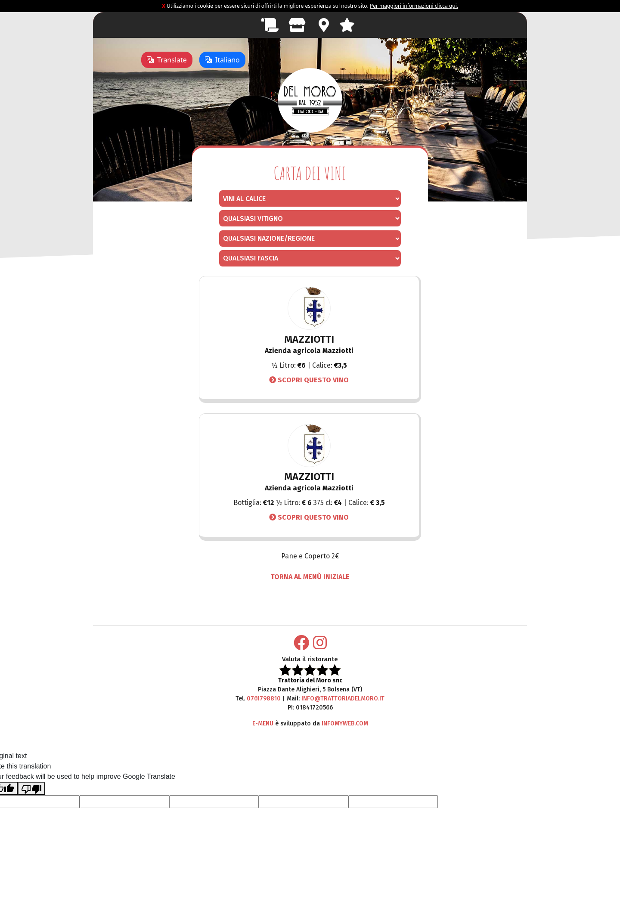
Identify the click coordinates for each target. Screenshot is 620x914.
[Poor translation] (31, 788)
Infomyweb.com (345, 723)
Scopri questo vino (309, 380)
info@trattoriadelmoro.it (342, 698)
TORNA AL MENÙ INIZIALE (310, 577)
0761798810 (264, 698)
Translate (167, 60)
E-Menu (262, 723)
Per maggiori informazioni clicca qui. (414, 5)
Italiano (222, 60)
